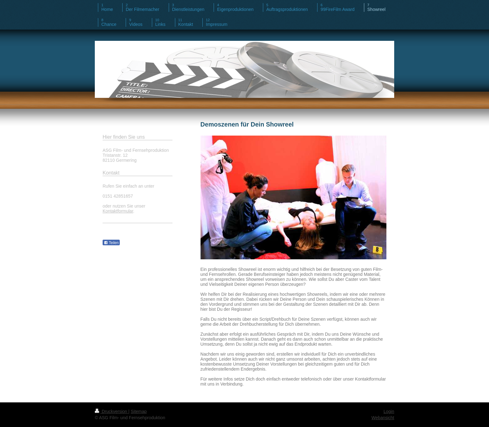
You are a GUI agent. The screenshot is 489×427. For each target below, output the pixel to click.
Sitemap (139, 411)
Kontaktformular (118, 211)
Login (389, 411)
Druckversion (111, 411)
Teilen (111, 243)
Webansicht (382, 417)
